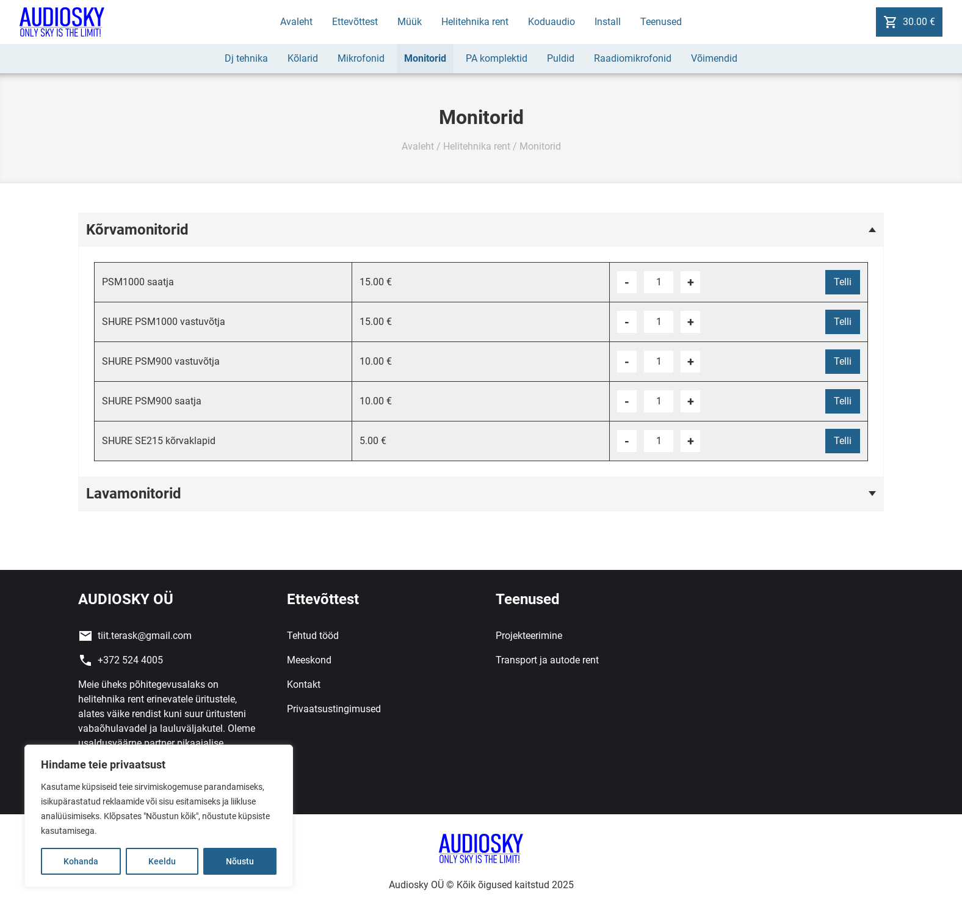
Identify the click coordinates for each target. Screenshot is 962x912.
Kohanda (80, 861)
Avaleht (296, 21)
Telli (843, 282)
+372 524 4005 (130, 660)
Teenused (661, 21)
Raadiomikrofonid (632, 58)
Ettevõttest (355, 21)
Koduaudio (551, 21)
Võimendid (714, 58)
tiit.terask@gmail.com (145, 635)
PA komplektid (496, 58)
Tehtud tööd (313, 635)
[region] (158, 816)
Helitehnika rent (474, 21)
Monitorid (425, 58)
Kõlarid (303, 58)
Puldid (560, 58)
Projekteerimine (529, 635)
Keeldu (162, 861)
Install (608, 21)
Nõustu (240, 861)
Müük (409, 21)
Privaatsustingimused (334, 709)
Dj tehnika (246, 58)
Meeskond (309, 660)
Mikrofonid (361, 58)
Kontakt (303, 684)
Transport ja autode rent (547, 660)
